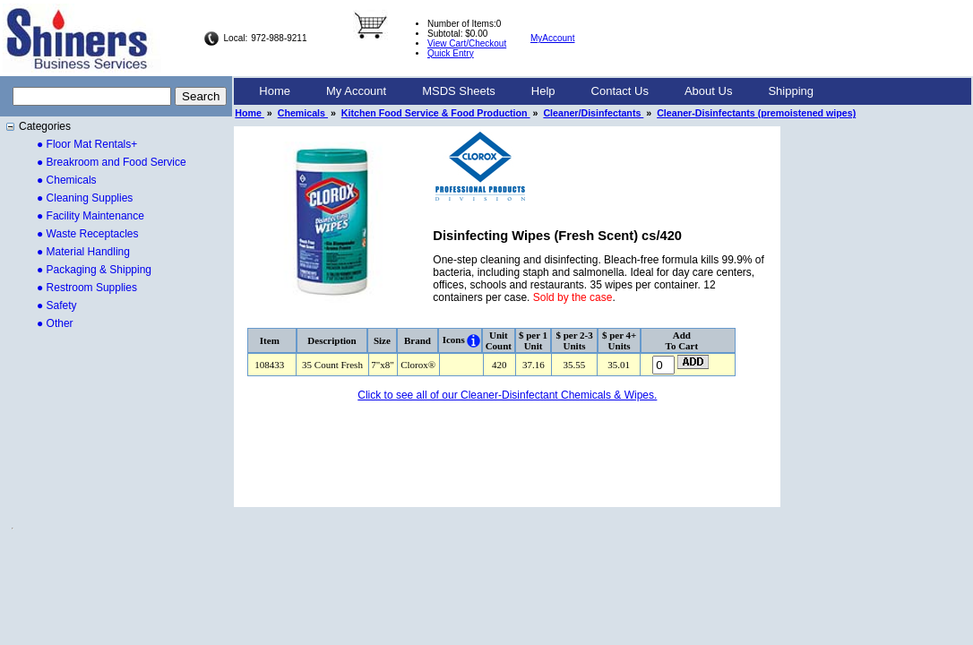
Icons (454, 339)
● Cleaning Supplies (85, 198)
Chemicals (303, 113)
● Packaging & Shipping (94, 269)
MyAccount (552, 38)
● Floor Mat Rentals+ (87, 144)
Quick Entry (450, 53)
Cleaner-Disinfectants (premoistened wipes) (756, 113)
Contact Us (620, 91)
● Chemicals (67, 180)
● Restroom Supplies (87, 287)
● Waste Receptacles (88, 234)
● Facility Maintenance (90, 216)
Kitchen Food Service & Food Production (435, 113)
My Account (356, 91)
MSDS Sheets (458, 91)
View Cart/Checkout (466, 43)
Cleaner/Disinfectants (593, 113)
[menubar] (536, 91)
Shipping (791, 91)
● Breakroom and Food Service (111, 162)
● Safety (57, 305)
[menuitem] (274, 91)
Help (543, 91)
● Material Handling (83, 251)
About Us (708, 91)
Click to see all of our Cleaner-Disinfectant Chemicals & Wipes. (507, 395)
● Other (55, 323)
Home (274, 91)
